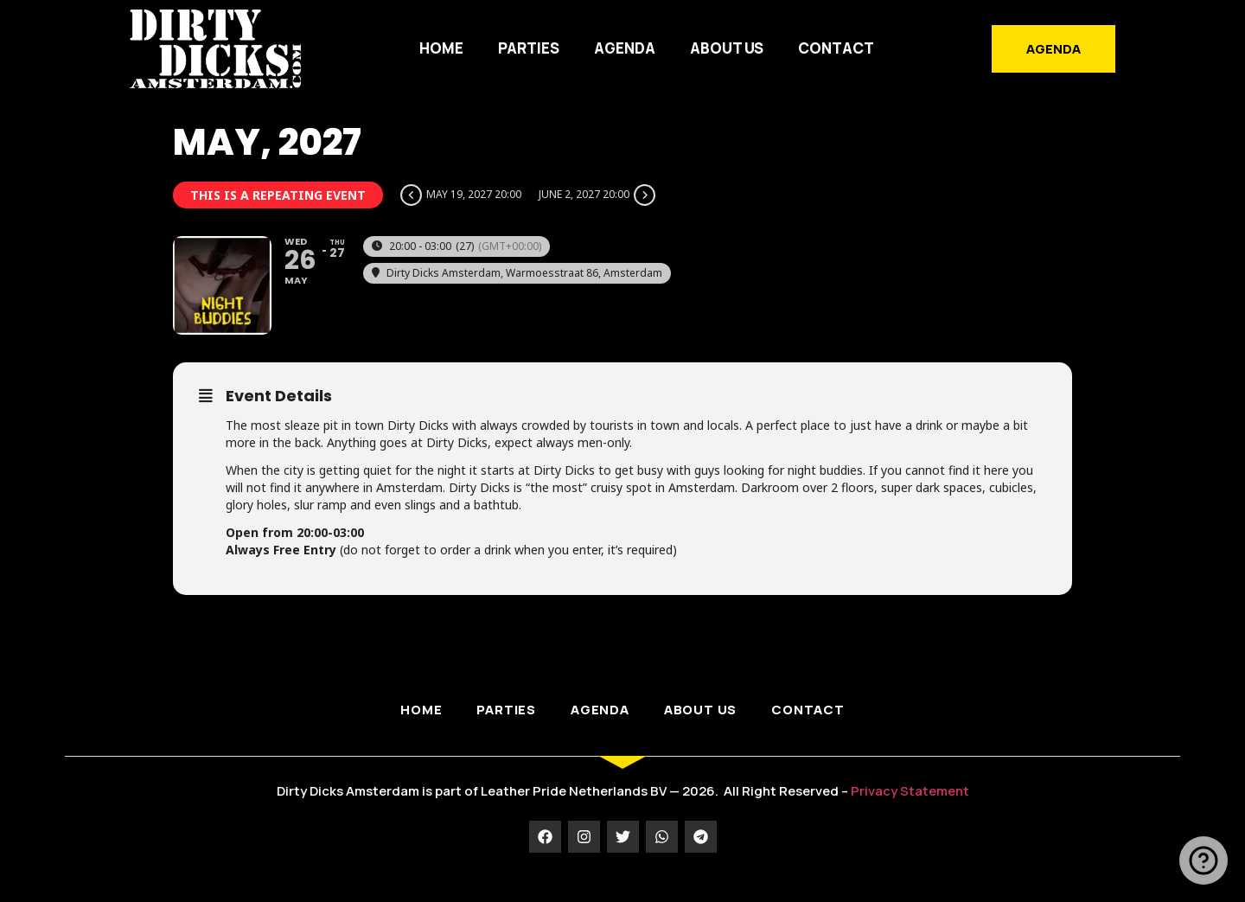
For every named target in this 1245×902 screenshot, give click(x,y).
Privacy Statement (910, 810)
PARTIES (528, 48)
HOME (441, 48)
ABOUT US (726, 48)
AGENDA (624, 48)
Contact (836, 48)
